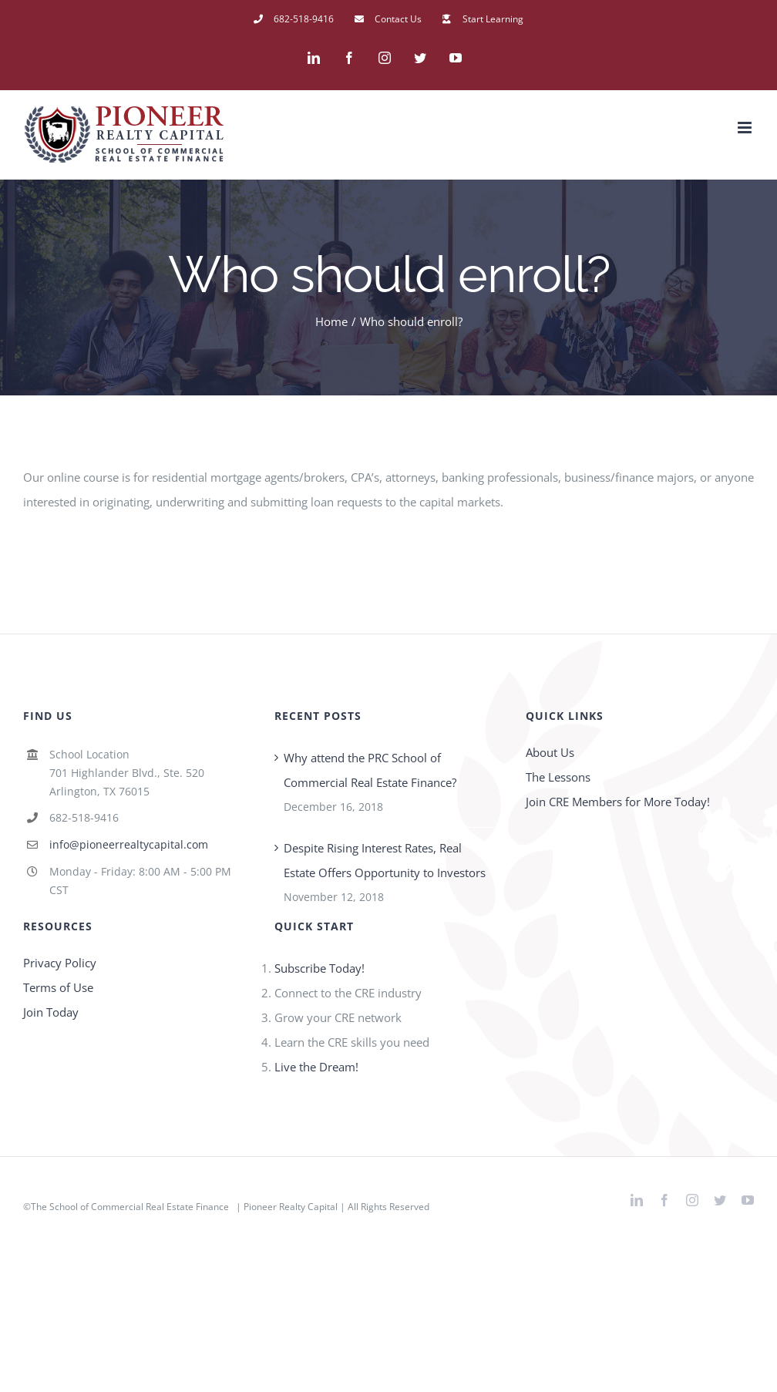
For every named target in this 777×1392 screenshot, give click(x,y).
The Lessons (558, 777)
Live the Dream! (316, 1066)
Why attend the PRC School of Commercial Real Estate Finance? (370, 770)
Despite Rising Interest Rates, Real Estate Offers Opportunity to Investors (385, 860)
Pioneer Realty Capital (291, 1206)
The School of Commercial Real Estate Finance (130, 1206)
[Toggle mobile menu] (746, 127)
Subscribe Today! (319, 968)
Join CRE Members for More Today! (618, 801)
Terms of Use (58, 987)
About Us (550, 752)
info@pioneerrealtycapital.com (128, 844)
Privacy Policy (59, 962)
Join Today (51, 1012)
